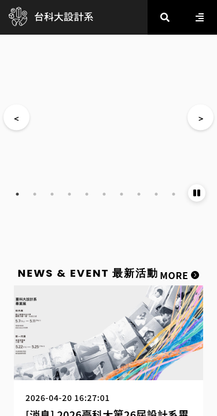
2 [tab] (35, 194)
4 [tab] (69, 194)
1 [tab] (17, 194)
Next (200, 118)
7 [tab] (121, 194)
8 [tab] (139, 194)
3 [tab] (52, 194)
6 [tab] (104, 194)
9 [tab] (156, 194)
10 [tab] (173, 194)
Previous (16, 118)
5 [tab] (87, 194)
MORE (179, 275)
